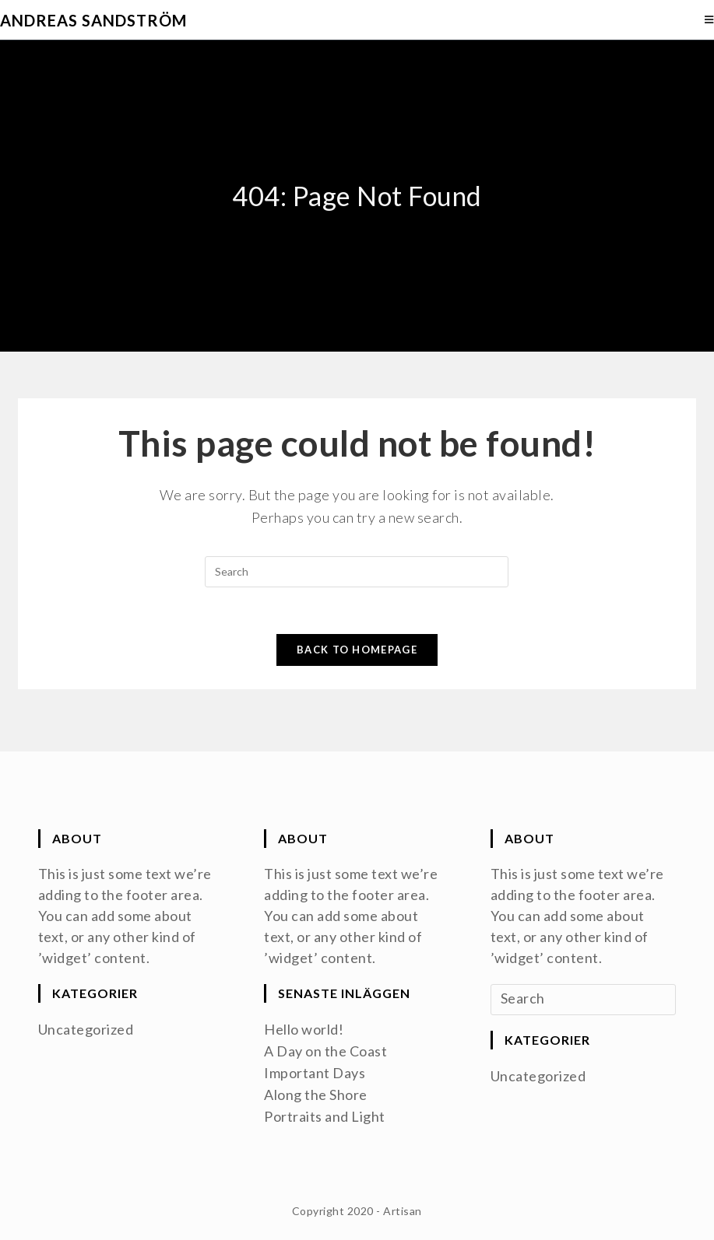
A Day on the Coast (325, 1051)
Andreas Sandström (93, 20)
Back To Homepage (357, 649)
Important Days (314, 1072)
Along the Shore (316, 1094)
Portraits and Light (324, 1116)
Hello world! (303, 1029)
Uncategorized (86, 1029)
